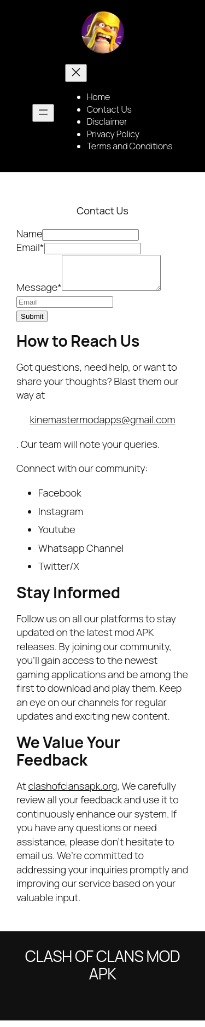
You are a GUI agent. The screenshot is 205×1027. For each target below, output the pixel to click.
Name (29, 233)
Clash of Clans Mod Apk (102, 971)
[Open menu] (43, 113)
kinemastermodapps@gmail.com (102, 426)
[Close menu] (76, 73)
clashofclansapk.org (72, 792)
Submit (32, 323)
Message (39, 293)
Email (30, 247)
